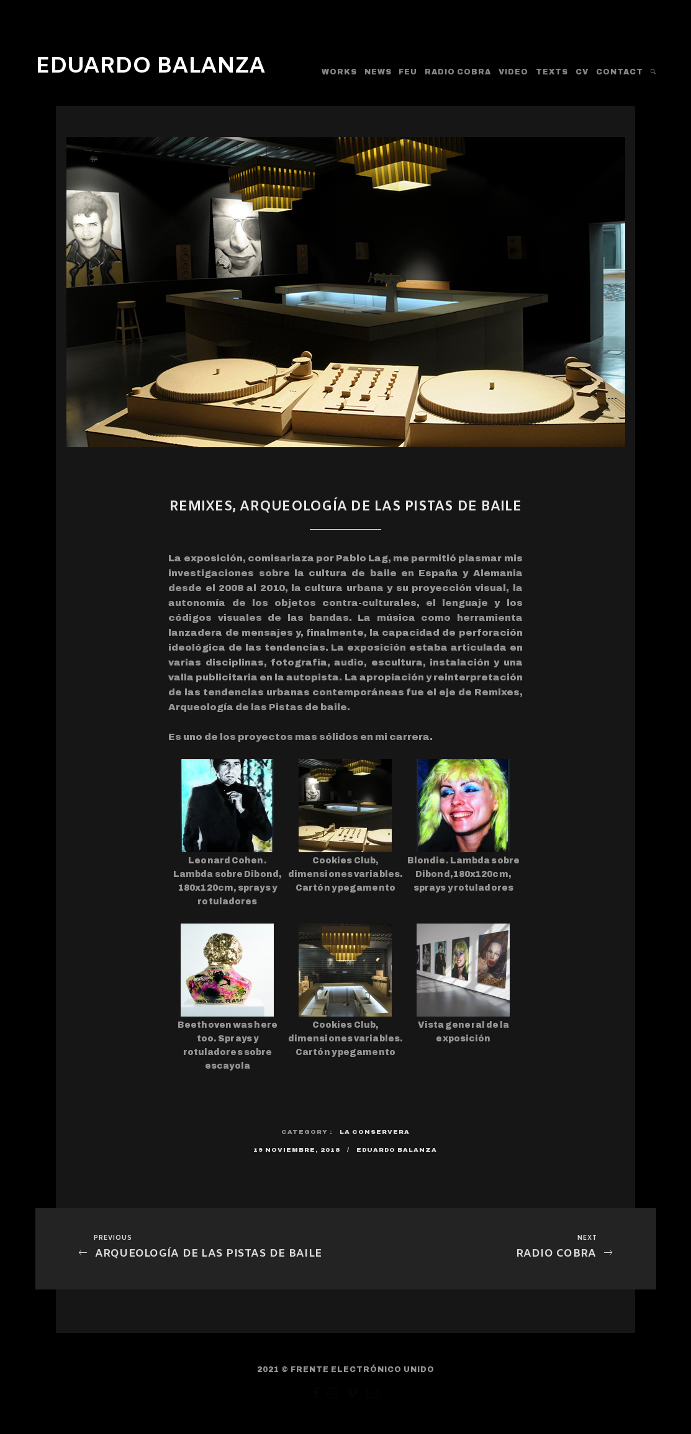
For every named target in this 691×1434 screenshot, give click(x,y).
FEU (408, 72)
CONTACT (619, 72)
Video (513, 72)
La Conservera (375, 1131)
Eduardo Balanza (396, 1149)
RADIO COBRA (458, 72)
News (378, 72)
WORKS (339, 72)
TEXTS (552, 72)
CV (582, 72)
